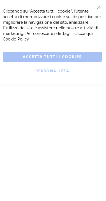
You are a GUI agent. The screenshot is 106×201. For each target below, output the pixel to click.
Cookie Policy (16, 39)
